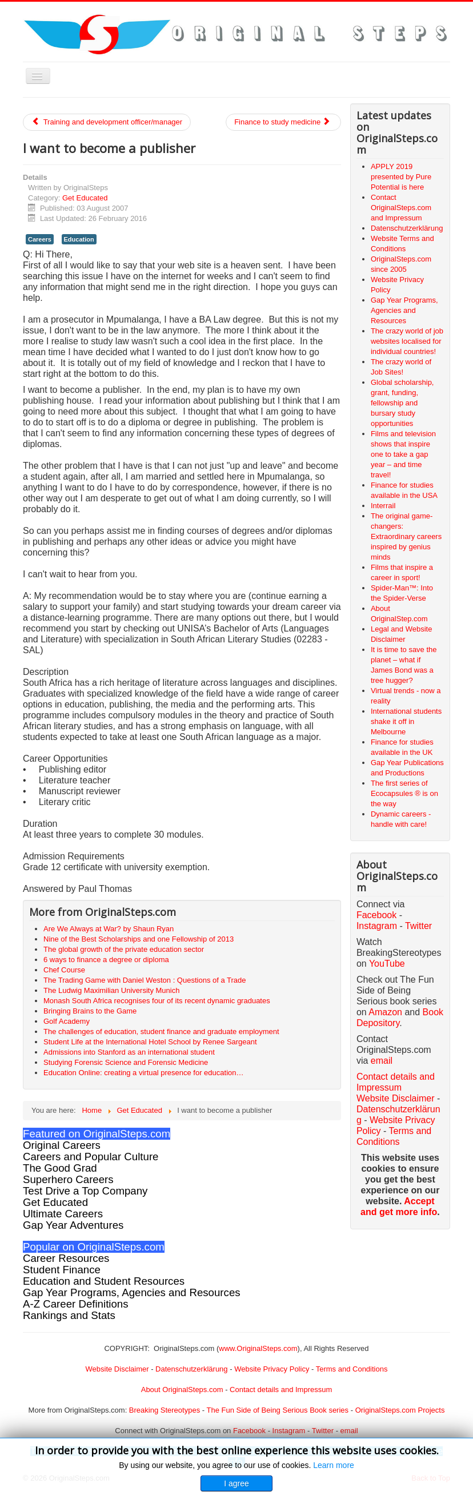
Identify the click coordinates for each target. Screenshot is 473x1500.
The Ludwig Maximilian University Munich (111, 990)
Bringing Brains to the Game (90, 1011)
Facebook (376, 915)
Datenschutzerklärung (191, 1369)
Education (79, 239)
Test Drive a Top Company (85, 1191)
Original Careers (62, 1145)
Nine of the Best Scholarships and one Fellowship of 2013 (138, 939)
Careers (39, 239)
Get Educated (85, 198)
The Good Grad (60, 1168)
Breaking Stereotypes (164, 1410)
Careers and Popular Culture (90, 1157)
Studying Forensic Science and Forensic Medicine (125, 1062)
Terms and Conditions (352, 1369)
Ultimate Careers (63, 1214)
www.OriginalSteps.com (258, 1348)
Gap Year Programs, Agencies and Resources (131, 1292)
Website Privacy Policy (271, 1369)
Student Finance (62, 1270)
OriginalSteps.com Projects (400, 1410)
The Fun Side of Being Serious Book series (277, 1410)
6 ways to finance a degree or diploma (106, 959)
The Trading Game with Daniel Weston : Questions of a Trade (144, 980)
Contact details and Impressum (281, 1389)
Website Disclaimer (395, 1098)
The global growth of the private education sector (123, 949)
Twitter (418, 926)
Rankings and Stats (69, 1315)
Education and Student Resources (104, 1281)
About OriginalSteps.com (182, 1389)
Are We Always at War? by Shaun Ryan (108, 928)
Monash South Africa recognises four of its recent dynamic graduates (156, 1000)
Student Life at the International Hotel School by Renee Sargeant (150, 1041)
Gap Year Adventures (73, 1225)
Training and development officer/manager (106, 122)
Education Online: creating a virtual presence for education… (143, 1072)
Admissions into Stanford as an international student (129, 1052)
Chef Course (64, 970)
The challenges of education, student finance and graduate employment (161, 1031)
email (381, 1060)
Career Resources (66, 1258)
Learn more (333, 1465)
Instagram (376, 926)
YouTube (387, 963)
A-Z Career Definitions (76, 1304)
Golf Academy (66, 1021)
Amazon (386, 1012)
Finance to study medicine (282, 122)
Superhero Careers (68, 1179)
